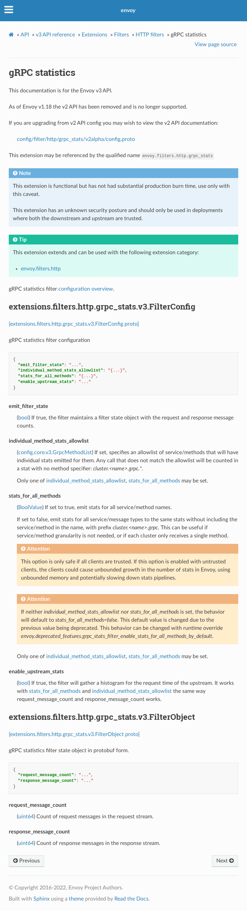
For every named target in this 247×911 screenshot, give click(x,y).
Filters (121, 34)
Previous (26, 860)
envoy (128, 10)
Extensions (94, 34)
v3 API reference (55, 34)
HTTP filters (150, 34)
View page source (216, 44)
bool (23, 417)
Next (225, 860)
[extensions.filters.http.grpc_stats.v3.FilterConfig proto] (74, 324)
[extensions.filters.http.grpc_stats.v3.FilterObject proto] (74, 734)
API (25, 34)
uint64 (26, 816)
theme (76, 899)
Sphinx (41, 899)
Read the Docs (131, 899)
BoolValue (30, 507)
